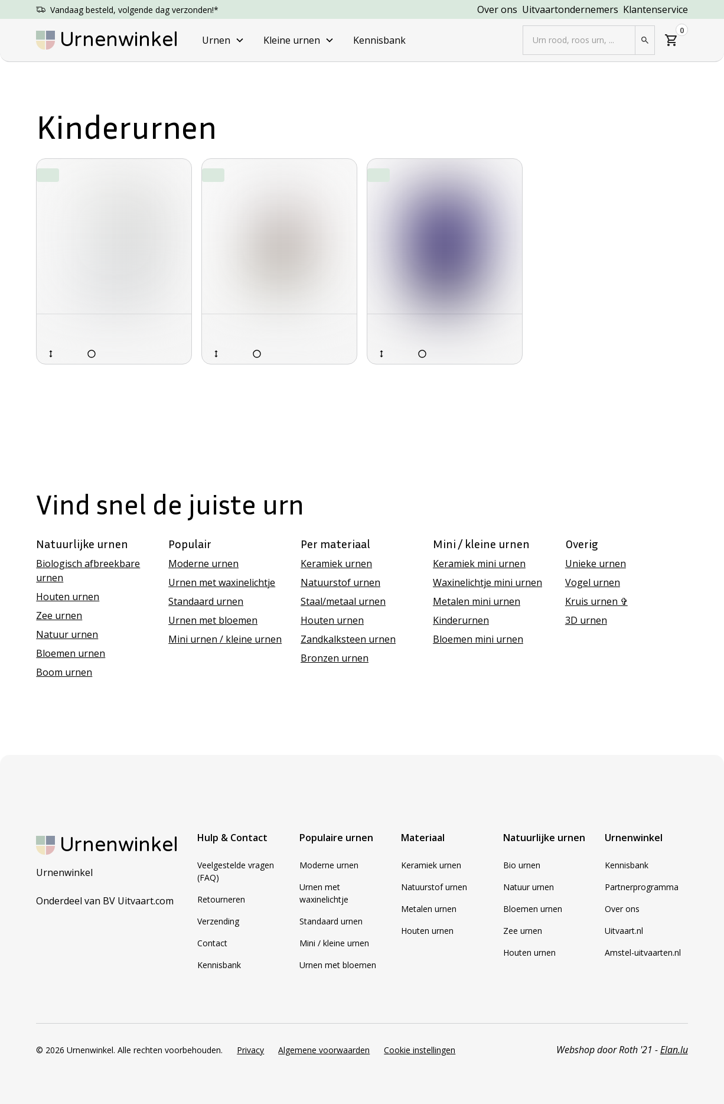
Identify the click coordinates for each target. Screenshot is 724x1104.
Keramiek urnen (336, 563)
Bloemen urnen (70, 653)
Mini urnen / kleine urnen (225, 639)
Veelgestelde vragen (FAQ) (235, 871)
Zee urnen (59, 615)
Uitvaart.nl (624, 930)
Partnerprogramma (642, 887)
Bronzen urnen (334, 658)
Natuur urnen (67, 634)
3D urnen (586, 620)
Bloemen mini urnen (478, 639)
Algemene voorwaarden (324, 1050)
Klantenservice (655, 9)
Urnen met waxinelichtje (221, 582)
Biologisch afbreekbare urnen (88, 570)
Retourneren (221, 899)
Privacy (250, 1050)
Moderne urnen (203, 563)
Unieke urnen (595, 563)
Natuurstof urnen (340, 582)
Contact (212, 943)
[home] (107, 40)
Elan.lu (674, 1049)
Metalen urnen (428, 908)
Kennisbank (379, 40)
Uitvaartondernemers (570, 9)
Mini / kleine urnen (334, 943)
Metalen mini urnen (476, 601)
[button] (223, 40)
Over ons (497, 9)
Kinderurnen (461, 620)
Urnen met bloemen (212, 620)
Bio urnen (521, 865)
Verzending (218, 921)
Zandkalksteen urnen (348, 639)
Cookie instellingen (419, 1050)
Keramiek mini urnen (479, 563)
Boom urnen (64, 672)
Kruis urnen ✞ (596, 601)
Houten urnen (67, 596)
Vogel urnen (592, 582)
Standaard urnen (205, 601)
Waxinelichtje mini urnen (487, 582)
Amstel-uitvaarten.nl (643, 952)
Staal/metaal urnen (343, 601)
